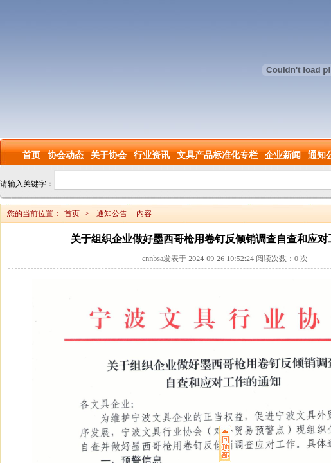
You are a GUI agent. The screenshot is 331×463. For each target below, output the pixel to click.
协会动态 (66, 155)
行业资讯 (152, 155)
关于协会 (109, 155)
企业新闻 (283, 155)
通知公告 (111, 213)
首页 (31, 155)
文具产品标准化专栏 (217, 155)
